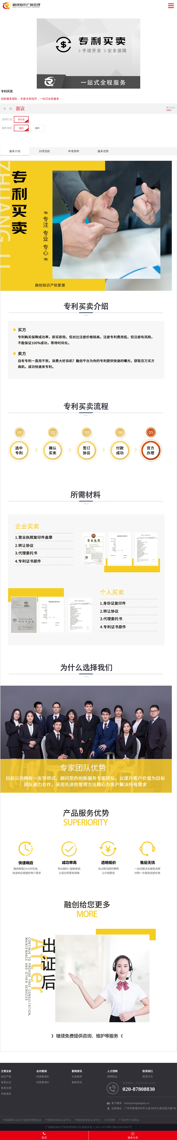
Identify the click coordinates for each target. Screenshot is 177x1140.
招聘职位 (112, 1076)
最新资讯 (77, 1082)
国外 (37, 128)
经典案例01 (42, 1076)
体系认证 (6, 1082)
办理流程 (44, 151)
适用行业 (7, 119)
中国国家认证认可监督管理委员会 (22, 1120)
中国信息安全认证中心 (58, 1120)
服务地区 (7, 128)
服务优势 (103, 151)
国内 (21, 128)
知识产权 (6, 1076)
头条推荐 (77, 1076)
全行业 (21, 119)
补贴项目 (6, 1093)
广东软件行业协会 (129, 1120)
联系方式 (147, 1076)
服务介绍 (14, 151)
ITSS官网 (109, 1120)
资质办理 (6, 1088)
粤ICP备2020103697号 (119, 1127)
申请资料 (73, 151)
